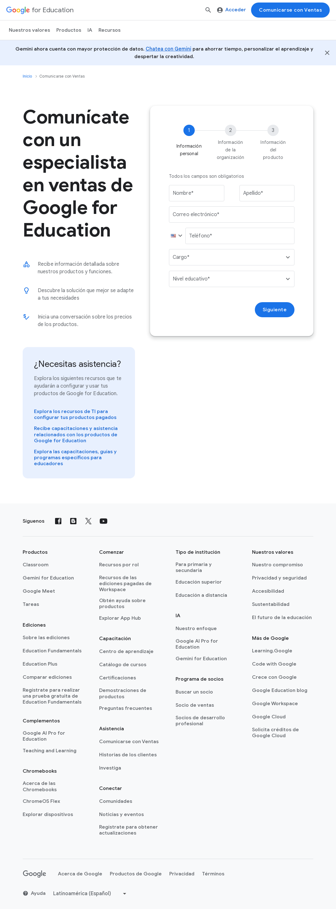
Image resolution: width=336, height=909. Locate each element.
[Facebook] (58, 521)
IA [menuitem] (89, 30)
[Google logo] (35, 874)
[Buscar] (208, 10)
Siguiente (275, 310)
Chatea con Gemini (168, 49)
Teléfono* (200, 236)
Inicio (27, 76)
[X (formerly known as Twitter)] (88, 521)
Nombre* (183, 193)
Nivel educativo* (191, 279)
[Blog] (73, 521)
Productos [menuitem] (68, 30)
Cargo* (181, 257)
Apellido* (253, 193)
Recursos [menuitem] (109, 30)
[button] (175, 236)
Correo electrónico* (196, 214)
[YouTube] (103, 521)
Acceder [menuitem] (231, 10)
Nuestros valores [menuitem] (29, 30)
